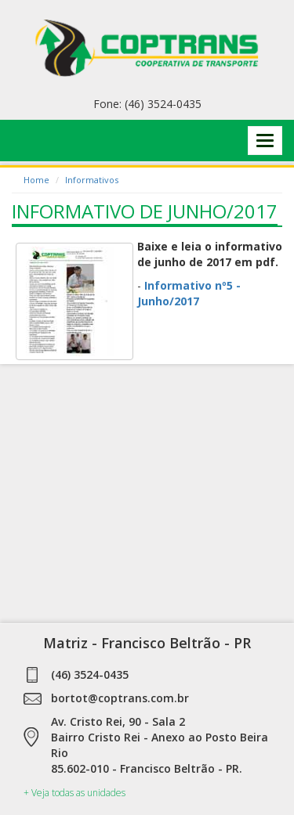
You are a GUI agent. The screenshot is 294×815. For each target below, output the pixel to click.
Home (36, 180)
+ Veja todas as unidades (74, 792)
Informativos (91, 180)
